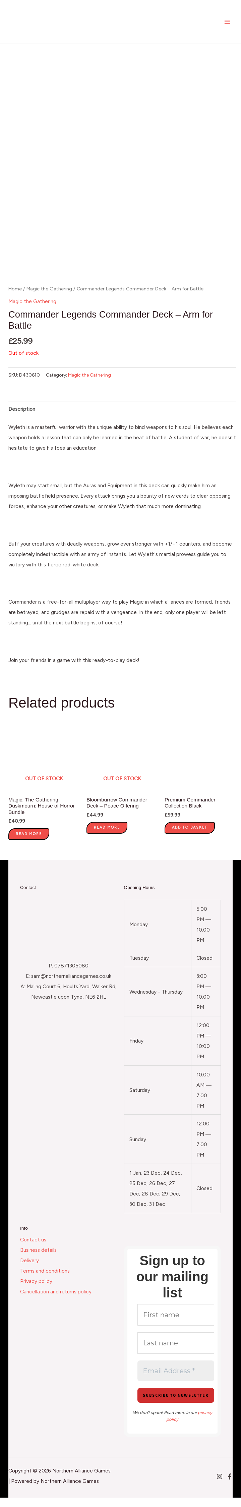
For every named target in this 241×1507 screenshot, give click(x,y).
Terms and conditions (45, 1280)
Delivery (29, 1270)
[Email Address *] (176, 1380)
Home (15, 298)
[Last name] (176, 1352)
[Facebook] (230, 1486)
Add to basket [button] (189, 837)
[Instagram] (220, 1486)
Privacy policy (36, 1291)
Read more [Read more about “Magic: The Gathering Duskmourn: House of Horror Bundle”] (29, 843)
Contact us (33, 1249)
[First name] (176, 1324)
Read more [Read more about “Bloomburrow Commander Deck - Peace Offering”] (107, 837)
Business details (38, 1260)
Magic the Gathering (49, 298)
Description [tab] (21, 418)
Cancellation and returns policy (56, 1301)
